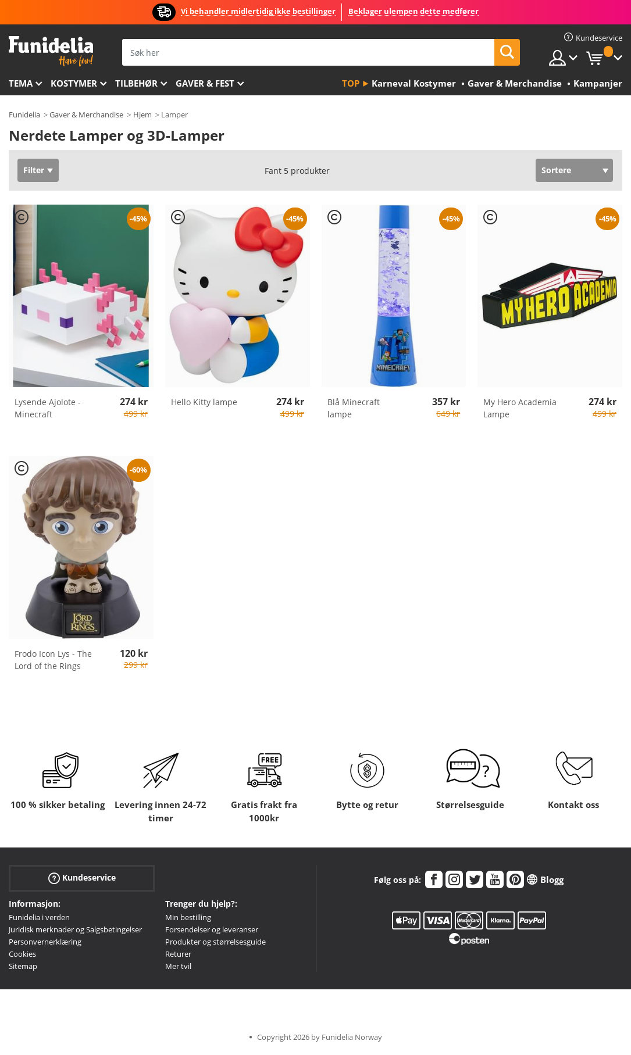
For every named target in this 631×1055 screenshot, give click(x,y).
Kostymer (74, 83)
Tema (21, 83)
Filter (33, 170)
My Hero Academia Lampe (520, 408)
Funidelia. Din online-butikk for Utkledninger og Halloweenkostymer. (51, 51)
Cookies (22, 954)
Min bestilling (188, 917)
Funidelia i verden (39, 917)
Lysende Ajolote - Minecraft (48, 408)
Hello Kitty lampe (204, 401)
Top (350, 83)
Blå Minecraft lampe (353, 408)
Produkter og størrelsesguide (215, 941)
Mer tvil (178, 966)
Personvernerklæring (45, 941)
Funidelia (24, 114)
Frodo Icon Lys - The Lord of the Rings (53, 659)
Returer (178, 954)
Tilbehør (136, 83)
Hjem (142, 114)
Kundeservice (82, 878)
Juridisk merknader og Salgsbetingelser (75, 929)
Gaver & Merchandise (86, 114)
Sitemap (23, 966)
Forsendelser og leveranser (211, 929)
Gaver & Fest (205, 83)
